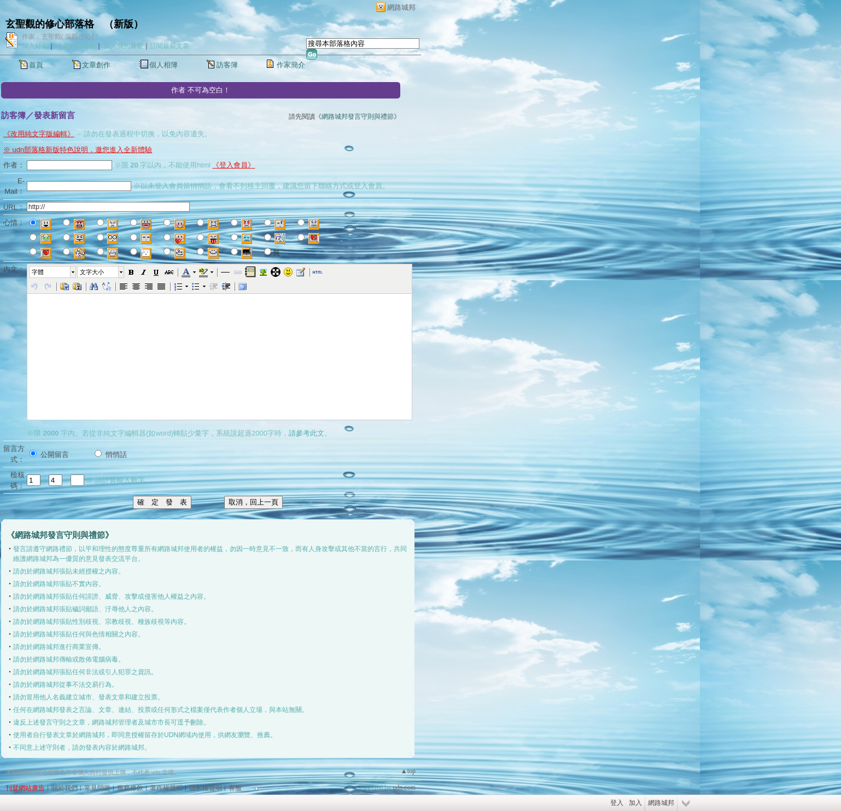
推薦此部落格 (76, 46)
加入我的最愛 (123, 46)
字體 (38, 272)
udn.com (404, 787)
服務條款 (130, 788)
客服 (235, 788)
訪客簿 (227, 65)
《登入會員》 (233, 165)
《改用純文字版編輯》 (38, 134)
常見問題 (97, 788)
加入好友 (35, 46)
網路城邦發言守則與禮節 (358, 116)
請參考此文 (306, 433)
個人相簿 (163, 65)
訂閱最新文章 (169, 46)
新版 (123, 24)
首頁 (36, 65)
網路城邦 (401, 7)
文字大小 (92, 272)
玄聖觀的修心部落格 (49, 24)
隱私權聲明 (205, 788)
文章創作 (96, 65)
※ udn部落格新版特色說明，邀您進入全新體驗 (77, 150)
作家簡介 (291, 65)
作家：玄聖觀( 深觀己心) (58, 36)
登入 (616, 803)
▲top (408, 771)
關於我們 (64, 788)
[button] (53, 272)
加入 (635, 803)
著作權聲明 (166, 788)
